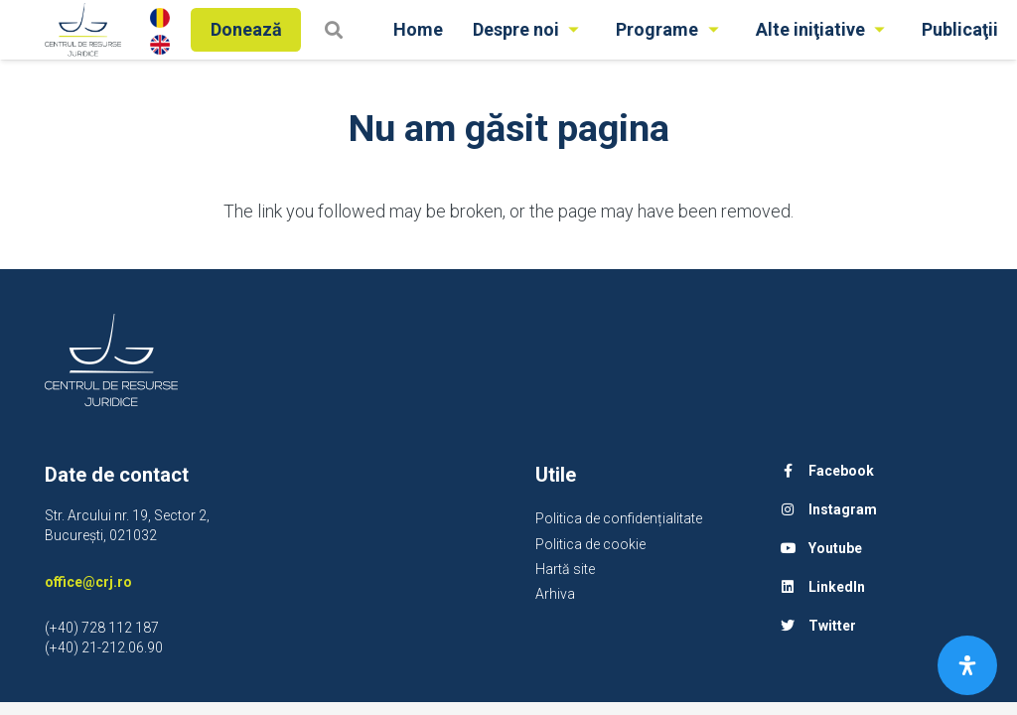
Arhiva (555, 594)
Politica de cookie (590, 544)
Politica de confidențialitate (618, 518)
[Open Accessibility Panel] (967, 665)
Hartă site (565, 569)
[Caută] (334, 29)
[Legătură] (83, 30)
